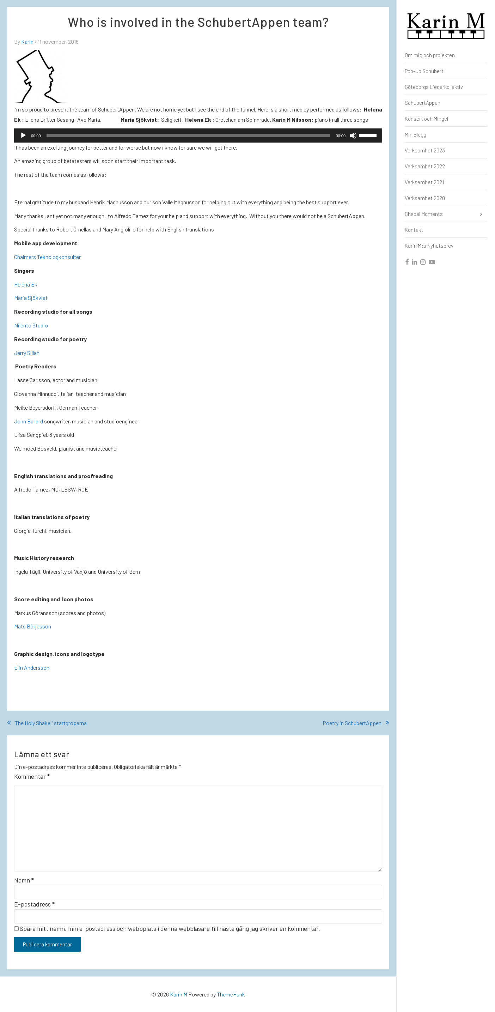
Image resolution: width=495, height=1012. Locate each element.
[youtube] (432, 262)
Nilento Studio (31, 325)
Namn (24, 880)
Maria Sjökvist (31, 297)
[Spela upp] (23, 135)
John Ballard (28, 421)
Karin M (178, 994)
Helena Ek (25, 284)
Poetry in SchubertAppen (352, 722)
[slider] (188, 135)
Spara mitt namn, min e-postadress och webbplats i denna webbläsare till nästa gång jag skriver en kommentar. (170, 928)
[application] (198, 135)
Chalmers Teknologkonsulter (47, 256)
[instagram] (423, 262)
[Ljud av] (353, 135)
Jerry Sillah (26, 352)
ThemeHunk (231, 994)
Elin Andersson (31, 667)
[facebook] (407, 262)
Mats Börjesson (32, 626)
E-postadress (34, 904)
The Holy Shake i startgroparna (51, 722)
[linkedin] (414, 262)
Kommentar (32, 776)
